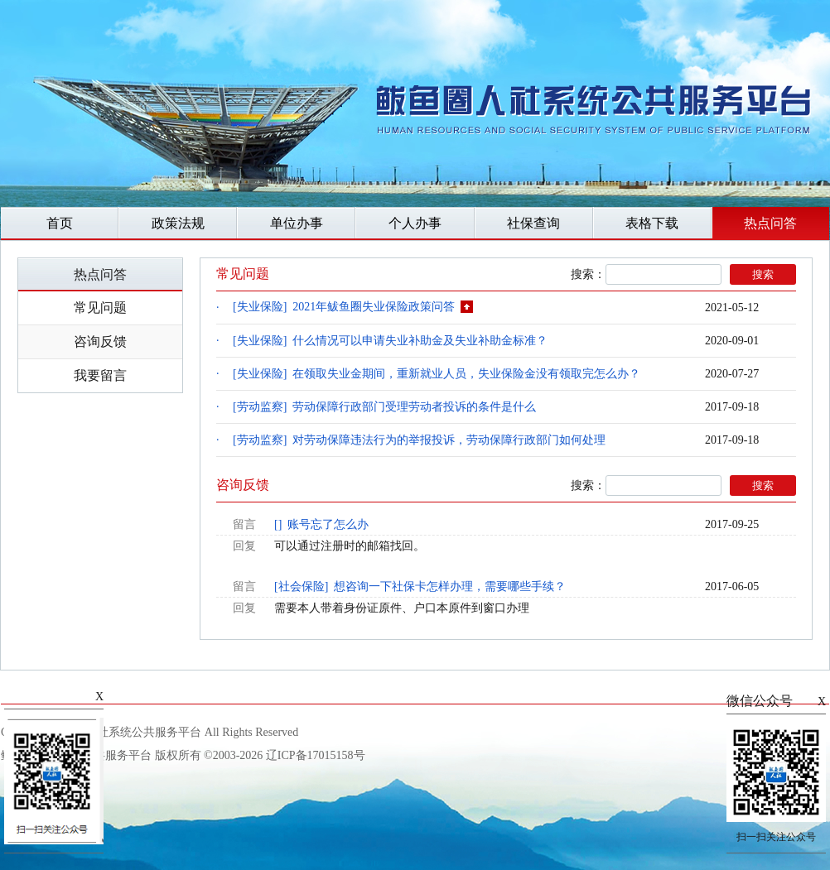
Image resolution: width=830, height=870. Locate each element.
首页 (59, 223)
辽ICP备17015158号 (315, 755)
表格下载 (651, 223)
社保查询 (533, 223)
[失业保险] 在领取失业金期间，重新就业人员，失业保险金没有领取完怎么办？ (436, 374)
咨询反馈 (100, 341)
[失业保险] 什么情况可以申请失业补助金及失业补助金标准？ (390, 340)
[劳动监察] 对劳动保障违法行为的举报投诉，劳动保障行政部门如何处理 (419, 440)
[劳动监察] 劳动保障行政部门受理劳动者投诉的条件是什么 (384, 407)
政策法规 (178, 223)
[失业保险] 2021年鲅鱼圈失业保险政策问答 (353, 307)
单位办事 (296, 223)
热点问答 (770, 223)
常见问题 (100, 307)
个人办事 (415, 223)
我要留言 (100, 375)
